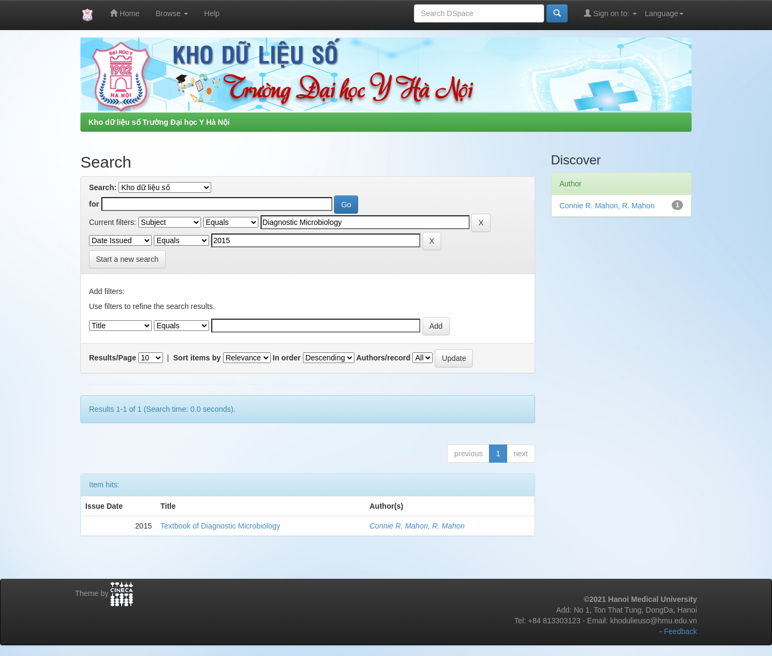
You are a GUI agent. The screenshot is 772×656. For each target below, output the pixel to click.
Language (664, 13)
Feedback (680, 631)
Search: (102, 187)
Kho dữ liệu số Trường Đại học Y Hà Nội (158, 122)
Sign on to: (610, 13)
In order (287, 357)
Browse (171, 13)
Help (212, 13)
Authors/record (383, 357)
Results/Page (112, 357)
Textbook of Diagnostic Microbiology (220, 526)
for (94, 204)
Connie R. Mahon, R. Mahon (416, 526)
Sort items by (197, 357)
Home (124, 13)
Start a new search (127, 259)
